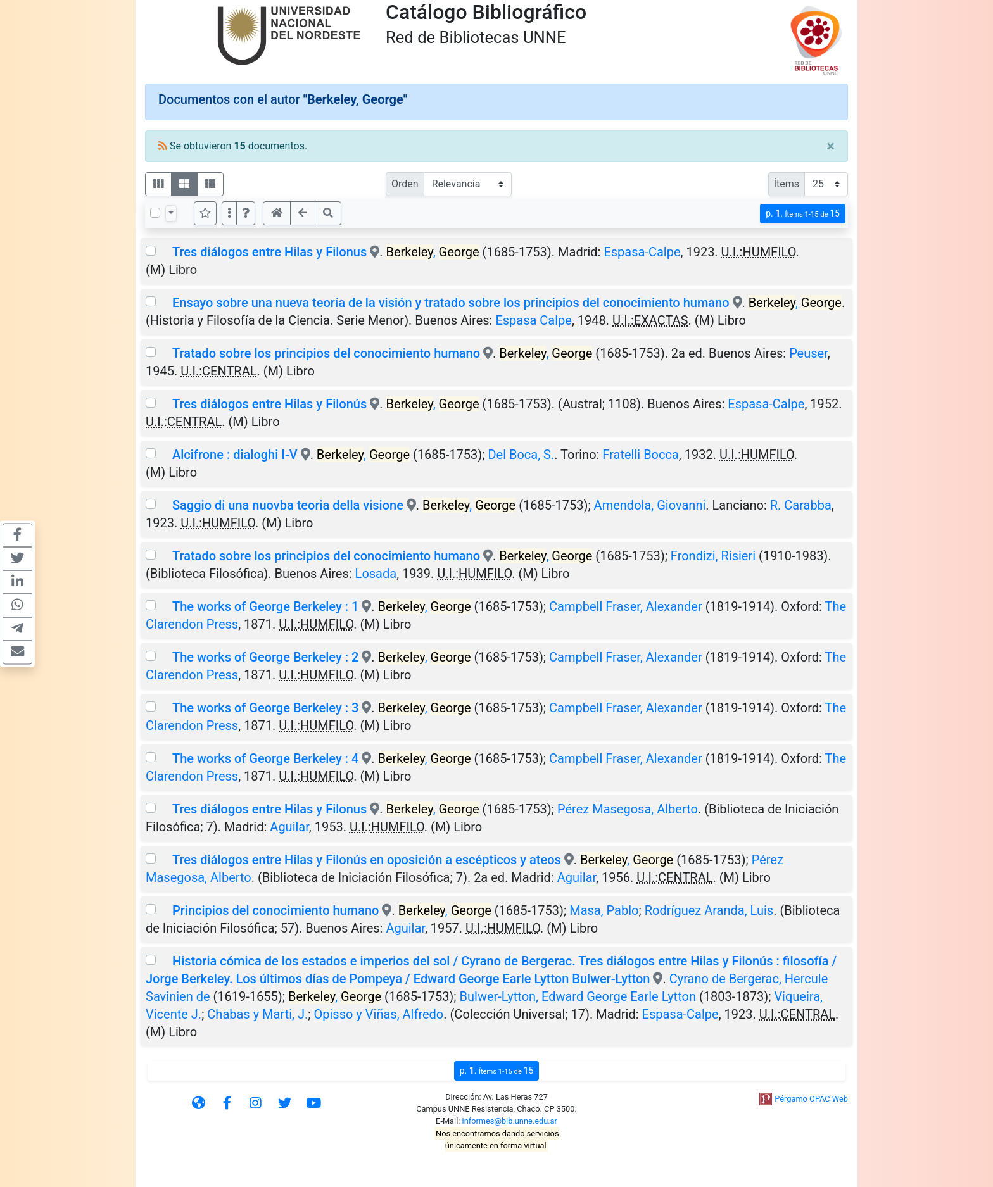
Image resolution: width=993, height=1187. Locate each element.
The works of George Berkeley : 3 (265, 707)
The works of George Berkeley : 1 (265, 606)
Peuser (808, 353)
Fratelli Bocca (640, 454)
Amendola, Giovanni (650, 505)
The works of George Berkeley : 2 (265, 657)
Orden (405, 184)
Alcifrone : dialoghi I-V (235, 454)
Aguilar (289, 826)
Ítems (786, 184)
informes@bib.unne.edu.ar (509, 1121)
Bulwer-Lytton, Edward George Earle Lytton (578, 996)
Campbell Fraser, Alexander (625, 606)
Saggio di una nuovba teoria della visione (287, 505)
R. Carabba (801, 505)
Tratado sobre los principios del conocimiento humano (326, 353)
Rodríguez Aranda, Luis (709, 910)
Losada (376, 573)
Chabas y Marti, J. (257, 1014)
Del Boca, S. (521, 454)
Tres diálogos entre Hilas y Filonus (269, 252)
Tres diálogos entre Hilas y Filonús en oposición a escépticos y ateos (366, 859)
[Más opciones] (229, 213)
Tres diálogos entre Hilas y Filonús (269, 403)
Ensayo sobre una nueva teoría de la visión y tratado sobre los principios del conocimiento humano (451, 302)
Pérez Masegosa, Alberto (627, 809)
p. (803, 213)
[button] (245, 213)
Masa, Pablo (603, 910)
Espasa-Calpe (642, 252)
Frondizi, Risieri (713, 555)
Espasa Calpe (533, 320)
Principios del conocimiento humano (277, 910)
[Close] (830, 146)
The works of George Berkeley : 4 (265, 758)
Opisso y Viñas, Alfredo (379, 1014)
